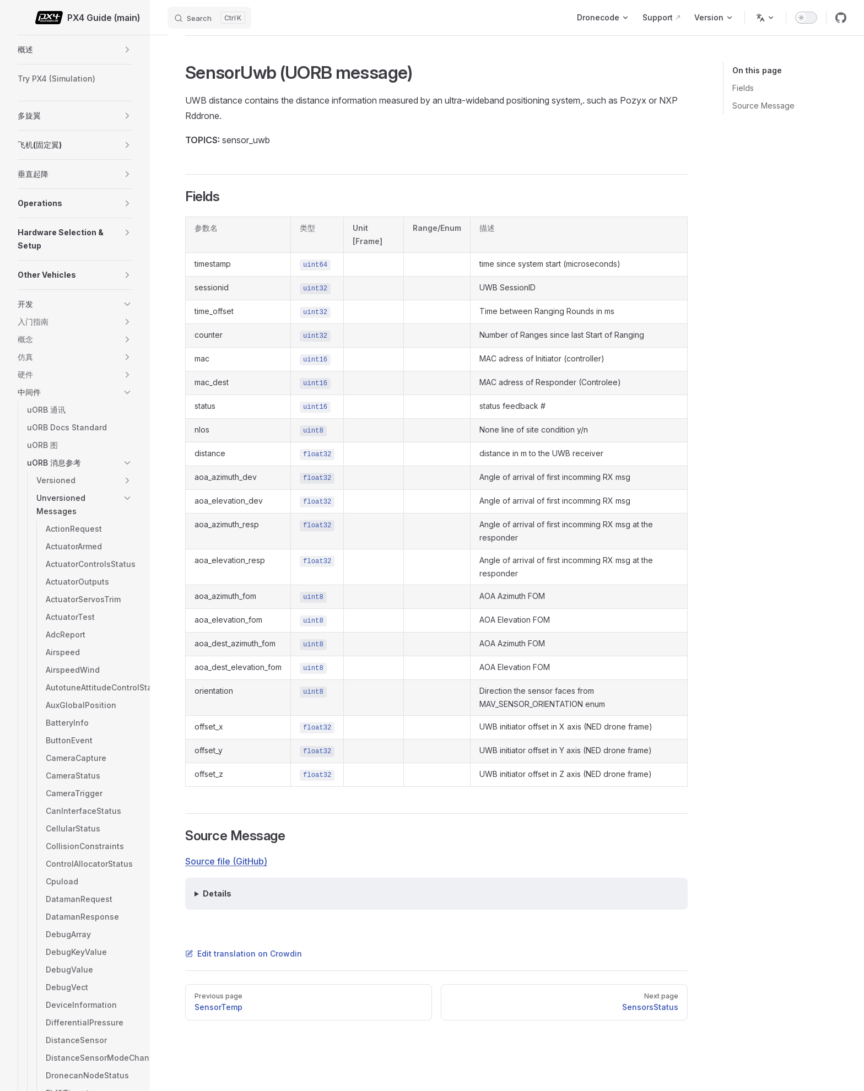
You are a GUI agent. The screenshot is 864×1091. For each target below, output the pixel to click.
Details (217, 893)
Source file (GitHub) (226, 861)
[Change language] (765, 17)
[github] (841, 18)
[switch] (806, 18)
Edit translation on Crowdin (243, 953)
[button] (127, 49)
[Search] (209, 18)
